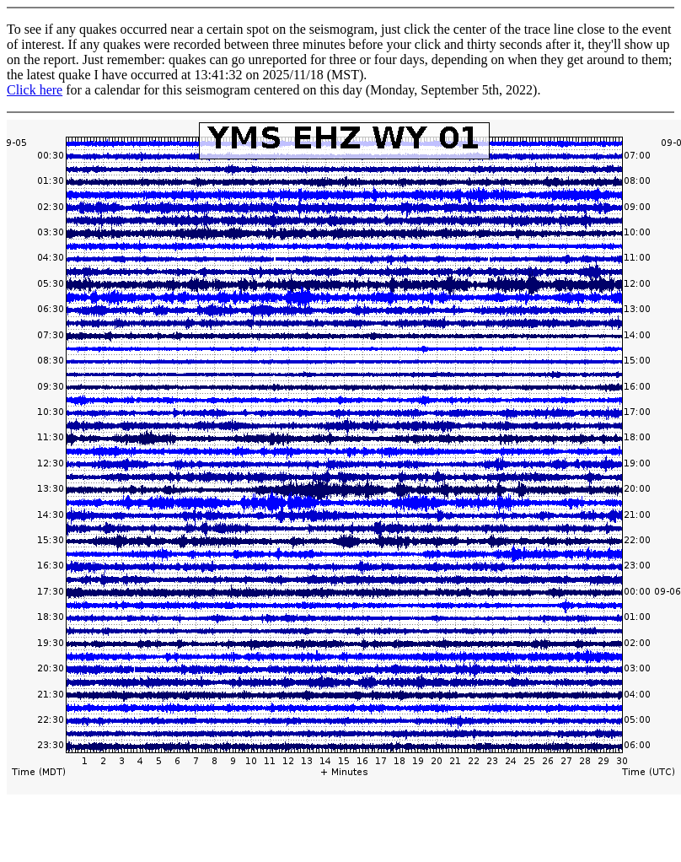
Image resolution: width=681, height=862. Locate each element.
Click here (34, 90)
